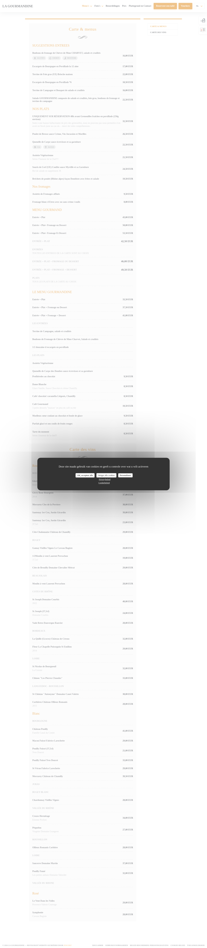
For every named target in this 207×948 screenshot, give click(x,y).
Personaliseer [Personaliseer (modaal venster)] (125, 475)
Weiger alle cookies (106, 475)
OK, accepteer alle (85, 475)
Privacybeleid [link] (104, 479)
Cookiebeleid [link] (104, 483)
